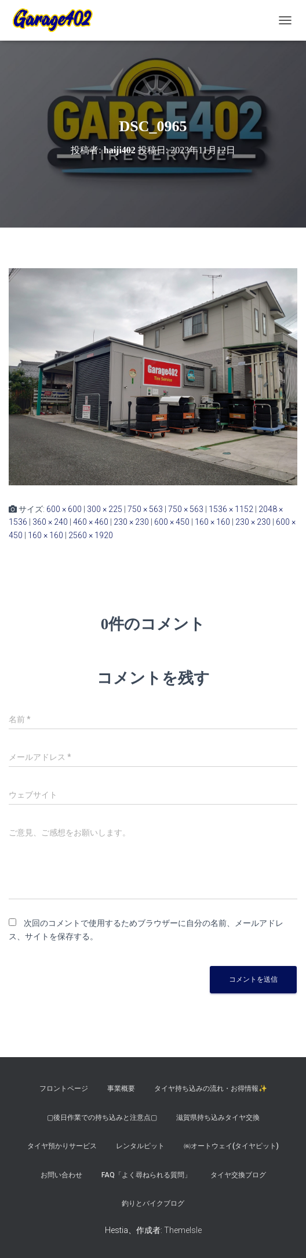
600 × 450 (172, 522)
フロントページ (63, 1088)
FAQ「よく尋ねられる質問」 (146, 1175)
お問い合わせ (61, 1175)
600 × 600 (64, 509)
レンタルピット (140, 1146)
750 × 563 (145, 509)
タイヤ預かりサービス (62, 1146)
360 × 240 (50, 522)
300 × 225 (104, 509)
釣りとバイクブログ (153, 1203)
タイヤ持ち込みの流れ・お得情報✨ (210, 1088)
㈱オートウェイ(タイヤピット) (231, 1146)
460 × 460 (90, 522)
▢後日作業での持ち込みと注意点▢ (102, 1117)
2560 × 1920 (90, 535)
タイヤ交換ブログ (238, 1175)
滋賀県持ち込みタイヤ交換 (218, 1117)
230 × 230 (131, 522)
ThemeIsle (183, 1230)
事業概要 (121, 1088)
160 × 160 (212, 522)
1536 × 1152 (231, 509)
